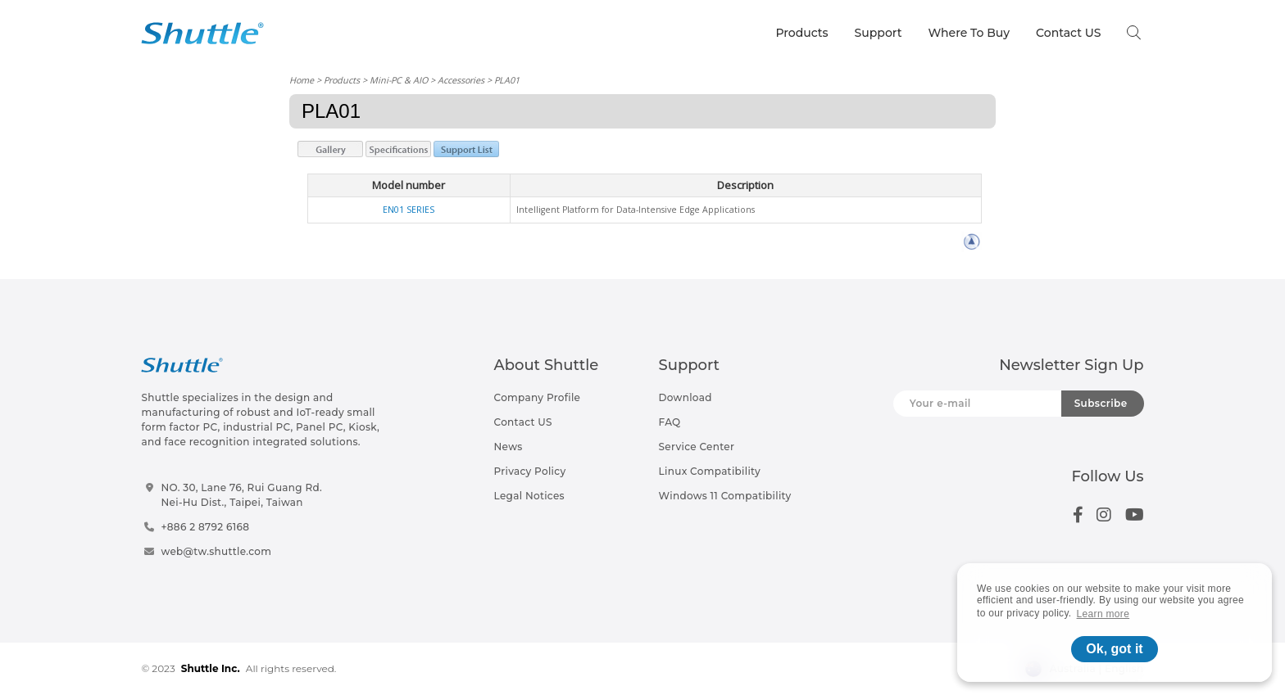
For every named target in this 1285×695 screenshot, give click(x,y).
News (508, 446)
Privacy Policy (530, 471)
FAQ (670, 422)
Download (685, 397)
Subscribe (1101, 403)
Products (801, 32)
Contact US (1068, 32)
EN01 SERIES (408, 209)
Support (878, 32)
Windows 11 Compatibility (725, 496)
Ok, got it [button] (1114, 649)
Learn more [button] (1103, 614)
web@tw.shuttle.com (216, 551)
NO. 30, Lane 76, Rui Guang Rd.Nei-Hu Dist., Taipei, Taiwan (241, 494)
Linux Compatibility (710, 471)
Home (301, 80)
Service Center (697, 446)
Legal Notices (529, 496)
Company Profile (537, 397)
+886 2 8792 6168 (205, 527)
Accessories (461, 80)
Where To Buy (969, 32)
